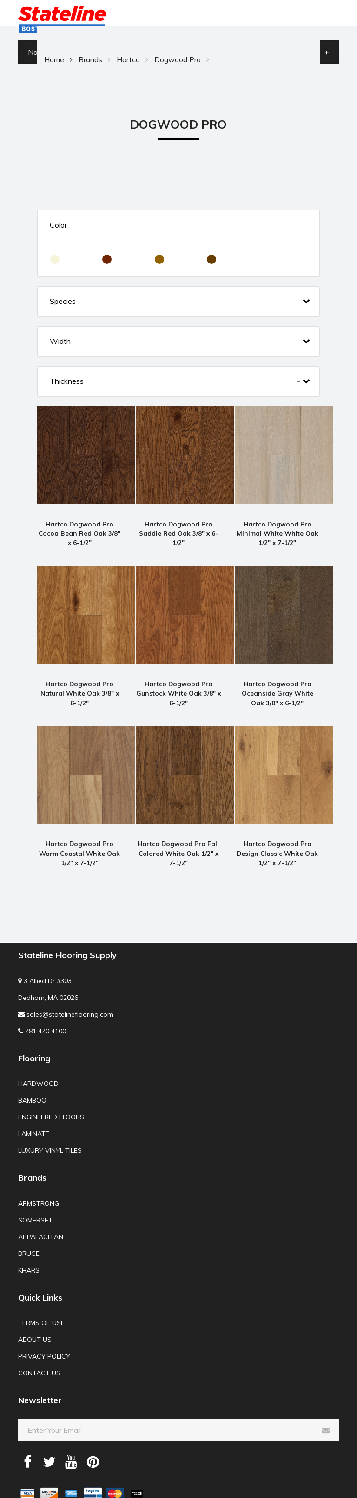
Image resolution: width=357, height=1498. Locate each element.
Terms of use (41, 1305)
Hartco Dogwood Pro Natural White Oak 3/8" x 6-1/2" (79, 681)
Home (54, 59)
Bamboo (32, 1083)
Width (180, 341)
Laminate (33, 1116)
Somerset (35, 1202)
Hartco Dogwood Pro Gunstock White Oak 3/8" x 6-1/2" (178, 681)
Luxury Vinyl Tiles (50, 1133)
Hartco (128, 59)
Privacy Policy (44, 1339)
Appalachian (40, 1219)
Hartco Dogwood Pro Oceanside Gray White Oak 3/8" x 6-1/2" (277, 681)
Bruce (29, 1236)
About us (35, 1322)
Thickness (180, 381)
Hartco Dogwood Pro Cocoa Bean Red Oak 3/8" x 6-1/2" (79, 527)
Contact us (39, 1356)
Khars (29, 1252)
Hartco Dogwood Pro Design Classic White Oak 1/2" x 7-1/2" (277, 835)
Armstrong (38, 1186)
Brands (90, 59)
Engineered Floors (51, 1100)
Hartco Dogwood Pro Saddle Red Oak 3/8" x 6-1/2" (178, 527)
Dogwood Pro (177, 59)
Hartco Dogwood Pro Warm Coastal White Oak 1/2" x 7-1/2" (79, 835)
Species (180, 301)
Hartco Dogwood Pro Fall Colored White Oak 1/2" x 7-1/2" (178, 835)
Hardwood (38, 1066)
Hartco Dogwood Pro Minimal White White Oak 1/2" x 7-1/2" (277, 527)
